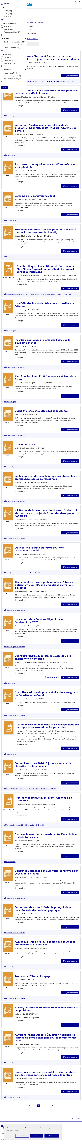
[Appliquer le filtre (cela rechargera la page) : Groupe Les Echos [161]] (12, 47)
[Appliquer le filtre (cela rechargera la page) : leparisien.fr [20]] (9, 63)
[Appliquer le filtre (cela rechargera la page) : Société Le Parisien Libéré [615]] (14, 42)
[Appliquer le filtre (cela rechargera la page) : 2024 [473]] (8, 16)
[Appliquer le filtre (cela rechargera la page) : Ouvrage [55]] (8, 29)
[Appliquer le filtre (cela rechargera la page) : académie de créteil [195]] (12, 78)
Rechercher (76, 2)
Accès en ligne (52, 677)
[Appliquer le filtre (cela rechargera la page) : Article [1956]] (8, 26)
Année (4, 8)
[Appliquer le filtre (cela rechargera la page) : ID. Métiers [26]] (9, 60)
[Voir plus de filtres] (2, 19)
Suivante (56, 1105)
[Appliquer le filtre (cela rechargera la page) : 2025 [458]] (8, 13)
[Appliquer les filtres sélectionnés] (4, 87)
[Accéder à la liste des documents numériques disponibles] (39, 81)
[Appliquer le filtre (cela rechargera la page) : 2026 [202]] (8, 11)
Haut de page (76, 1118)
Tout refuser (36, 1136)
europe (40, 22)
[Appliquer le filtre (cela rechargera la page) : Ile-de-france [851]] (10, 73)
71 (52, 1106)
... (47, 1106)
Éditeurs (5, 39)
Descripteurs (6, 70)
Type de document (8, 23)
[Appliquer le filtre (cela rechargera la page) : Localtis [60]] (8, 57)
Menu (79, 2)
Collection (6, 54)
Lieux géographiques (29, 22)
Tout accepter (52, 1136)
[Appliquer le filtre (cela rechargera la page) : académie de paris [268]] (12, 76)
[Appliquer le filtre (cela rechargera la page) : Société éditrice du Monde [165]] (15, 44)
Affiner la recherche (30, 38)
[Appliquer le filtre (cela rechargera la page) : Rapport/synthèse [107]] (12, 32)
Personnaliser (22, 1136)
